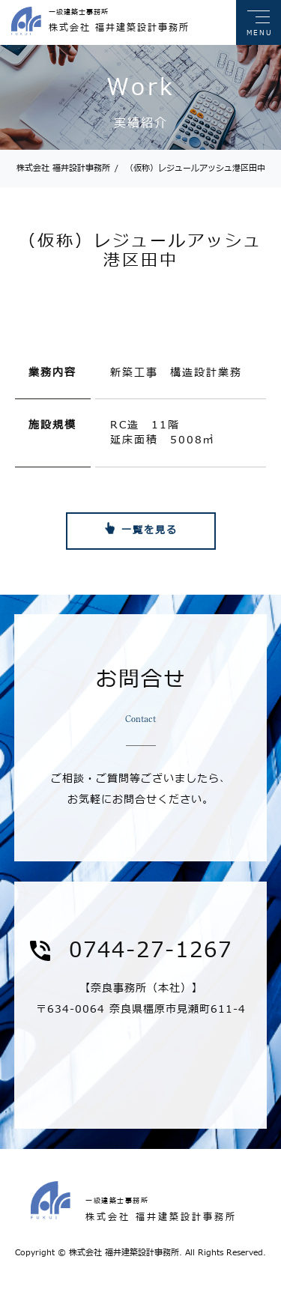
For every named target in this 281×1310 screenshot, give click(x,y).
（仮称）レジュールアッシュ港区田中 (190, 168)
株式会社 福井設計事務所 (63, 168)
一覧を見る (149, 530)
